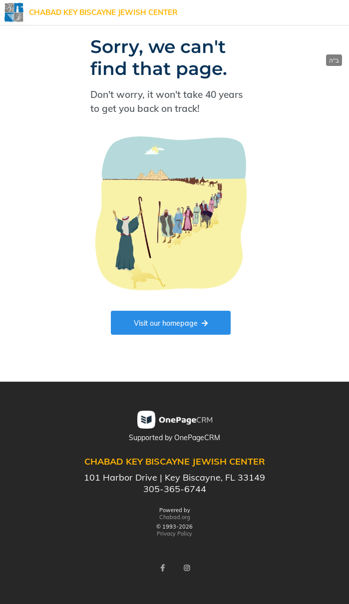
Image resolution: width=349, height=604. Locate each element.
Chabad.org (174, 517)
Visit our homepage (171, 323)
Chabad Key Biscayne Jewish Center (103, 12)
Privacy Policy (174, 533)
